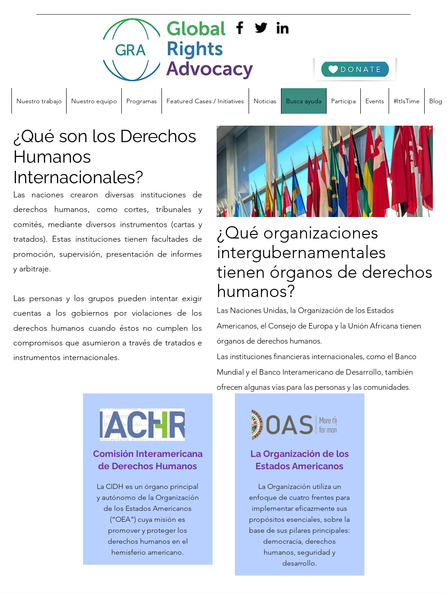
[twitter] (261, 27)
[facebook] (239, 27)
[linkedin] (282, 27)
